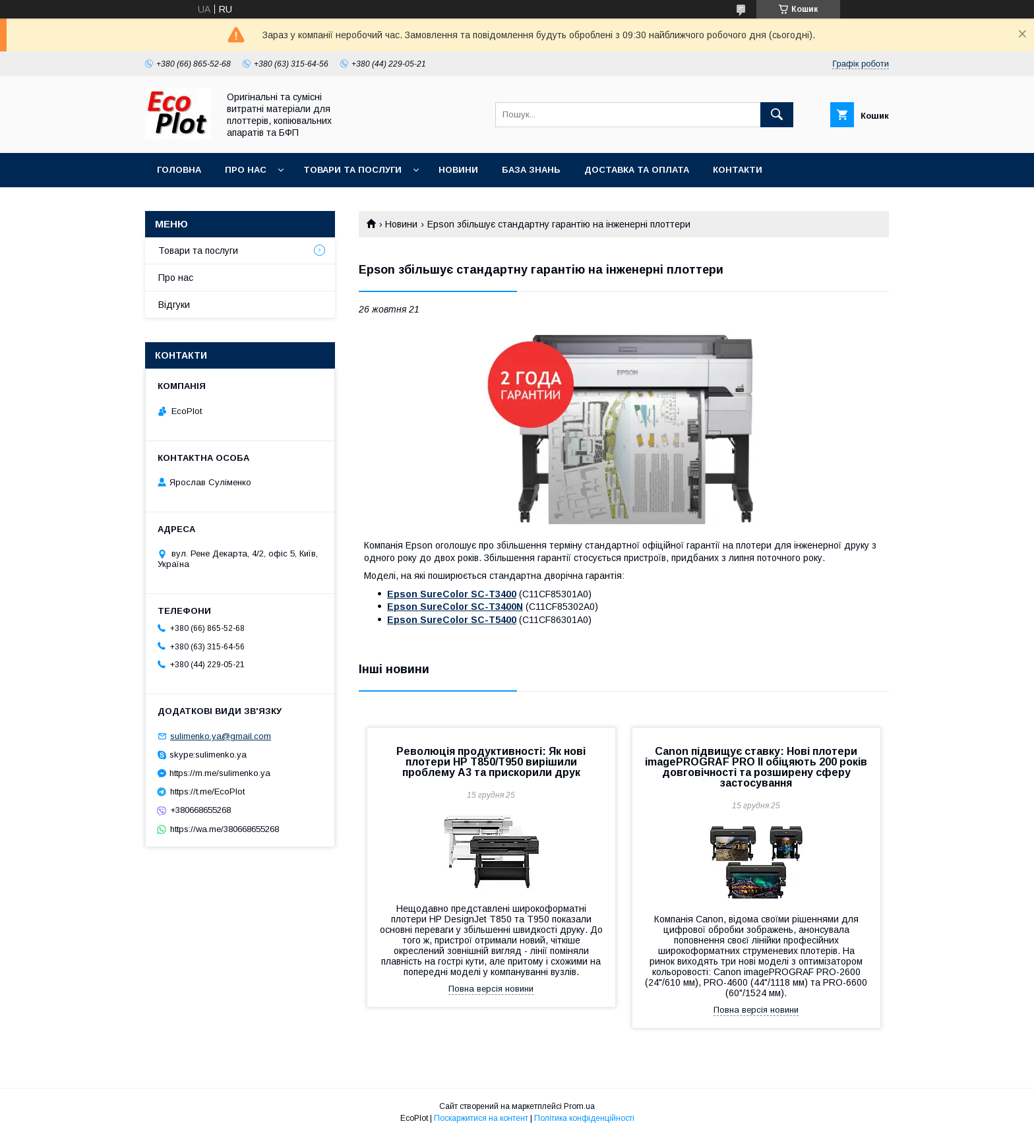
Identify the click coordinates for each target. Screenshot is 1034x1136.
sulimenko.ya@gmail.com (220, 736)
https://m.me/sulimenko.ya (219, 773)
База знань (531, 170)
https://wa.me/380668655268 (224, 829)
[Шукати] (776, 114)
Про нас (245, 170)
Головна (179, 170)
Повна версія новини (490, 989)
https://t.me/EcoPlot (207, 791)
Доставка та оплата (636, 170)
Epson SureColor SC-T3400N (455, 606)
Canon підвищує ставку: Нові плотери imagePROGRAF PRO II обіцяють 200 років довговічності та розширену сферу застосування (756, 767)
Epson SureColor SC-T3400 (451, 594)
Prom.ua (579, 1106)
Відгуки (174, 304)
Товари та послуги (352, 170)
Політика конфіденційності (584, 1118)
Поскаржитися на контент (481, 1118)
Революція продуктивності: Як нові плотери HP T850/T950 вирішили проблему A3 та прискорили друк (491, 762)
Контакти (737, 170)
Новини (458, 170)
